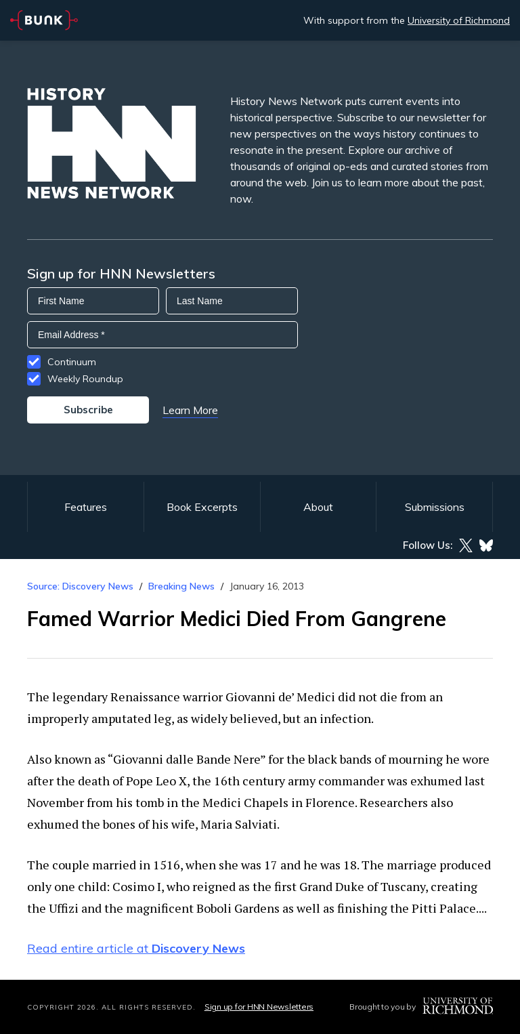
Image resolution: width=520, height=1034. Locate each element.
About (318, 507)
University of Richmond (459, 20)
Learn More (190, 410)
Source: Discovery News (80, 586)
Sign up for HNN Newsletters (258, 1006)
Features (85, 507)
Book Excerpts (202, 507)
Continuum (71, 362)
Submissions (434, 507)
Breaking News (181, 586)
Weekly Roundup (85, 379)
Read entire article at (136, 948)
